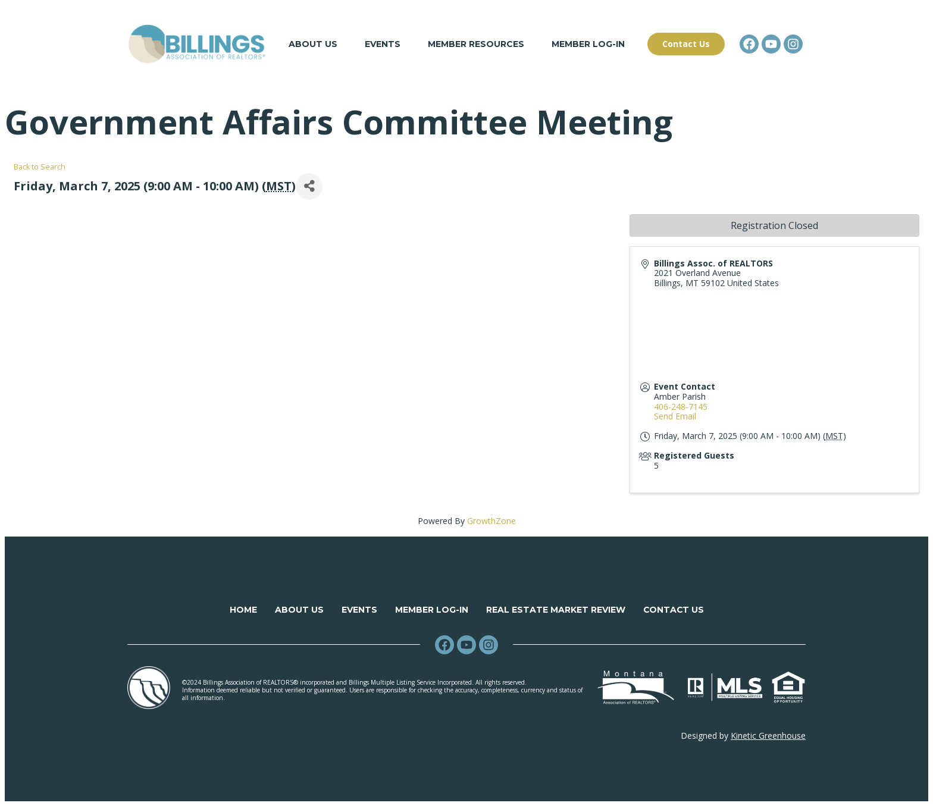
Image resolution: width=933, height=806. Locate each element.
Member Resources (476, 44)
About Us (313, 44)
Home (242, 609)
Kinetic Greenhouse (768, 735)
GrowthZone (491, 520)
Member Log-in (588, 44)
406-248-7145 (680, 406)
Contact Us (674, 609)
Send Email (675, 416)
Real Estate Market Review (555, 609)
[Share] (309, 186)
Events (382, 44)
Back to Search (39, 167)
